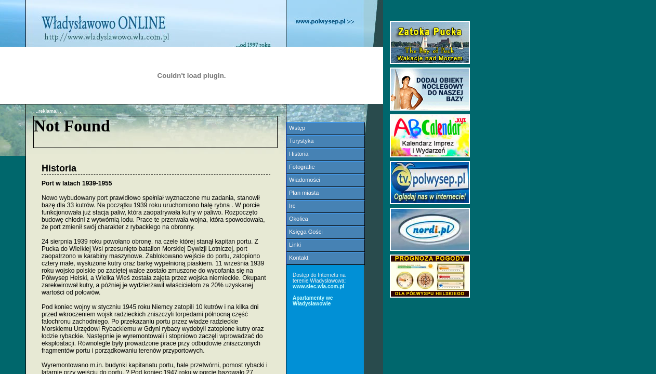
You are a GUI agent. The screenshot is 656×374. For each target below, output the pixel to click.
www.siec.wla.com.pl (318, 286)
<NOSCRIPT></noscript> (155, 132)
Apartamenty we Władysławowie (313, 300)
